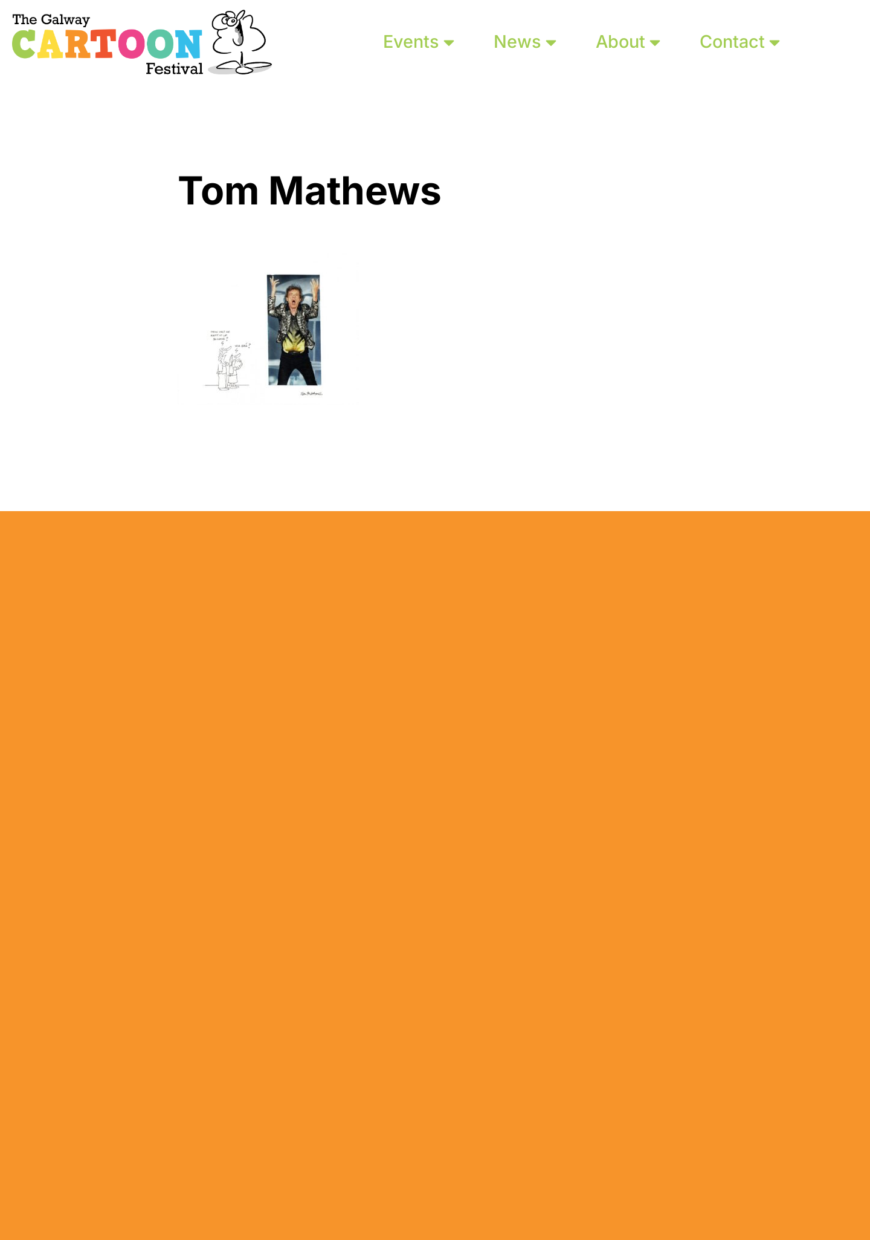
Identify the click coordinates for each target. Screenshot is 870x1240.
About (628, 41)
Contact (740, 41)
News (525, 41)
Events (418, 41)
